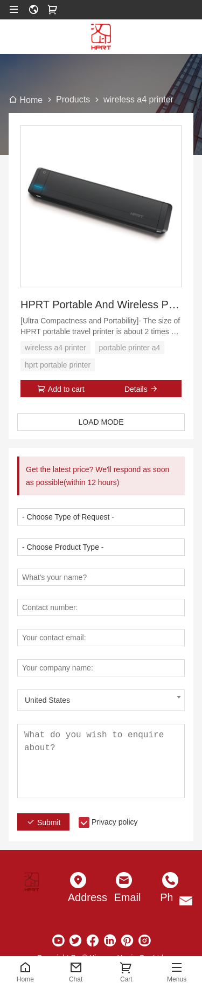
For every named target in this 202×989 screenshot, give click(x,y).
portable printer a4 (130, 347)
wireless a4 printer (55, 347)
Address (78, 897)
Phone (170, 897)
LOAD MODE (100, 422)
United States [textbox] (47, 700)
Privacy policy (115, 822)
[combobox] (101, 700)
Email (124, 897)
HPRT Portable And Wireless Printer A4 (101, 304)
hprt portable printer (57, 365)
